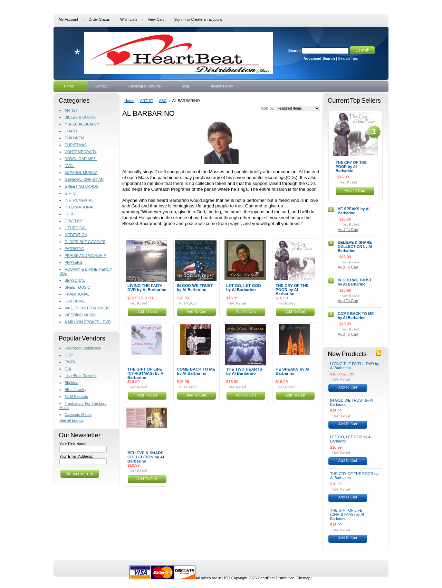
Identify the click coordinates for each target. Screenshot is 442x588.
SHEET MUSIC (77, 287)
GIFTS (70, 193)
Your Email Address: (76, 456)
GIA (68, 369)
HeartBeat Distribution (83, 348)
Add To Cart (147, 311)
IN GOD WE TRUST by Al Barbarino (195, 287)
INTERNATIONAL (79, 207)
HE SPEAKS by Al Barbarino (292, 371)
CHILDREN (74, 138)
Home (129, 101)
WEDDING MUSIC (80, 315)
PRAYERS (73, 262)
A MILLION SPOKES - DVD (88, 322)
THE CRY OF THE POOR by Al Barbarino (292, 289)
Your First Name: (73, 444)
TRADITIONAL (77, 294)
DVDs (69, 166)
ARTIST (71, 110)
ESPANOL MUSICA (81, 172)
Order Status (99, 19)
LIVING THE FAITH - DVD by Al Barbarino (146, 287)
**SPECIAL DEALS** (82, 124)
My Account (68, 19)
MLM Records (76, 396)
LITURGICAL (76, 228)
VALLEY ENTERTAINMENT (88, 308)
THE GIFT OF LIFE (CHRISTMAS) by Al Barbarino (145, 373)
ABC (163, 101)
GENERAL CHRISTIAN (84, 179)
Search (294, 50)
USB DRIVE (75, 301)
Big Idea (71, 383)
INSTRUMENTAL (79, 200)
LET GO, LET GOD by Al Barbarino (243, 287)
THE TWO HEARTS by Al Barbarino (244, 371)
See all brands (71, 420)
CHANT (71, 131)
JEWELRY (73, 221)
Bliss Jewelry (75, 390)
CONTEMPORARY (81, 152)
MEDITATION (76, 235)
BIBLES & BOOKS (80, 117)
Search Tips (348, 58)
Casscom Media (78, 414)
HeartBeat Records (80, 376)
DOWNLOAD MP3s (81, 159)
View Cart (155, 19)
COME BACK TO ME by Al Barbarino (196, 371)
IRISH (70, 214)
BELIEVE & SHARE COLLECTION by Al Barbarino (145, 457)
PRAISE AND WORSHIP (85, 255)
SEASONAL (75, 280)
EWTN (70, 362)
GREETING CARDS (81, 186)
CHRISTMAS (76, 145)
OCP (69, 355)
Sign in (179, 19)
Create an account (206, 19)
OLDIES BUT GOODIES (85, 242)
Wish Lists (128, 19)
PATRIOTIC (74, 248)
